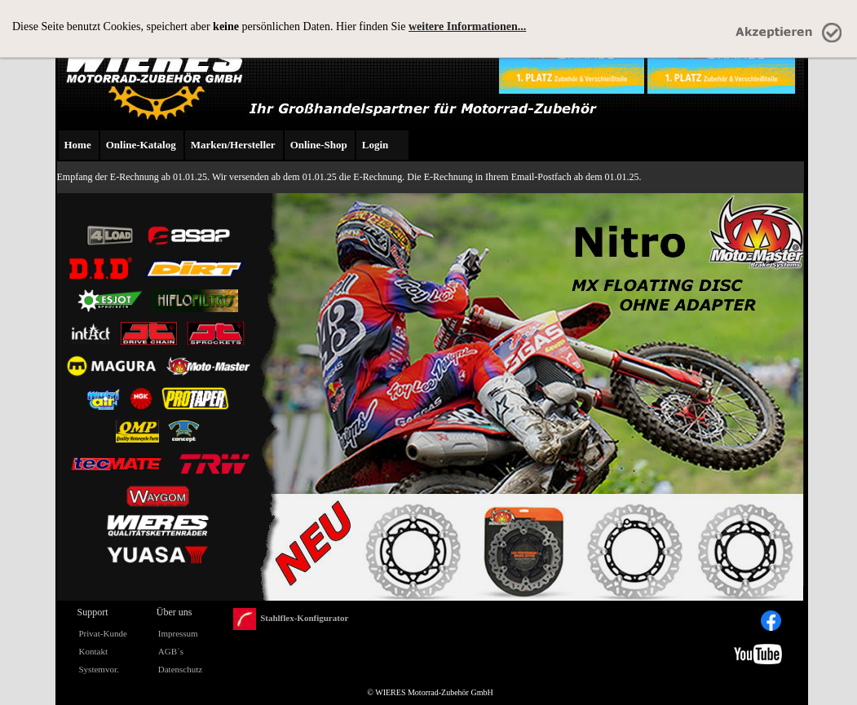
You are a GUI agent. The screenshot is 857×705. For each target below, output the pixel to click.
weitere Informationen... (467, 26)
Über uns (174, 612)
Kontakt (93, 651)
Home (77, 145)
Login (375, 145)
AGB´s (170, 651)
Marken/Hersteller (233, 145)
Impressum (178, 633)
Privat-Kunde (103, 633)
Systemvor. (99, 669)
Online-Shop (318, 145)
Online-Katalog (141, 145)
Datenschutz (180, 669)
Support (92, 612)
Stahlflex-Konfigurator (290, 619)
